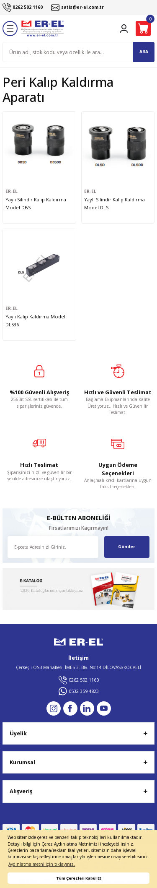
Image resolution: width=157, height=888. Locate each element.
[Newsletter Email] (53, 547)
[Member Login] (124, 28)
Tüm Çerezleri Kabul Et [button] (78, 878)
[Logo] (43, 28)
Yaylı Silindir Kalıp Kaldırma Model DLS (114, 203)
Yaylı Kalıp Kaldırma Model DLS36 (35, 320)
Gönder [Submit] (126, 546)
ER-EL (11, 191)
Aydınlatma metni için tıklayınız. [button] (41, 864)
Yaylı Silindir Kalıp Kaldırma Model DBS (35, 203)
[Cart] (143, 28)
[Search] (78, 52)
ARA (143, 52)
